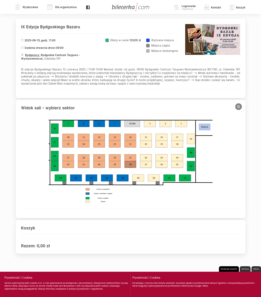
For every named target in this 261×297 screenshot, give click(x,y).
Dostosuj (245, 269)
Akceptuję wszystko (229, 269)
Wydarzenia (27, 7)
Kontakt (212, 7)
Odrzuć (256, 269)
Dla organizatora (62, 7)
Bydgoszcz (32, 55)
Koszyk (237, 7)
